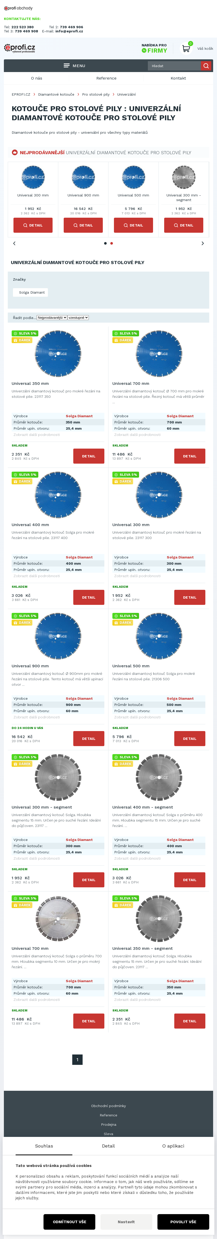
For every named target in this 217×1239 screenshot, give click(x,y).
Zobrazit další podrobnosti (36, 435)
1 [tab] (105, 243)
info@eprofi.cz (69, 31)
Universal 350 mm (33, 195)
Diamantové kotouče (56, 94)
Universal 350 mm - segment (142, 948)
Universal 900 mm (30, 665)
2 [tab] (111, 243)
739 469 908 (26, 31)
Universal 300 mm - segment (42, 807)
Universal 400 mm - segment (142, 807)
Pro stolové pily (96, 94)
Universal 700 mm (83, 195)
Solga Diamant (31, 292)
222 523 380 (22, 27)
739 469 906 (71, 27)
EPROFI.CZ (21, 94)
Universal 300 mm (183, 195)
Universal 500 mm (131, 665)
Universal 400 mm (133, 195)
